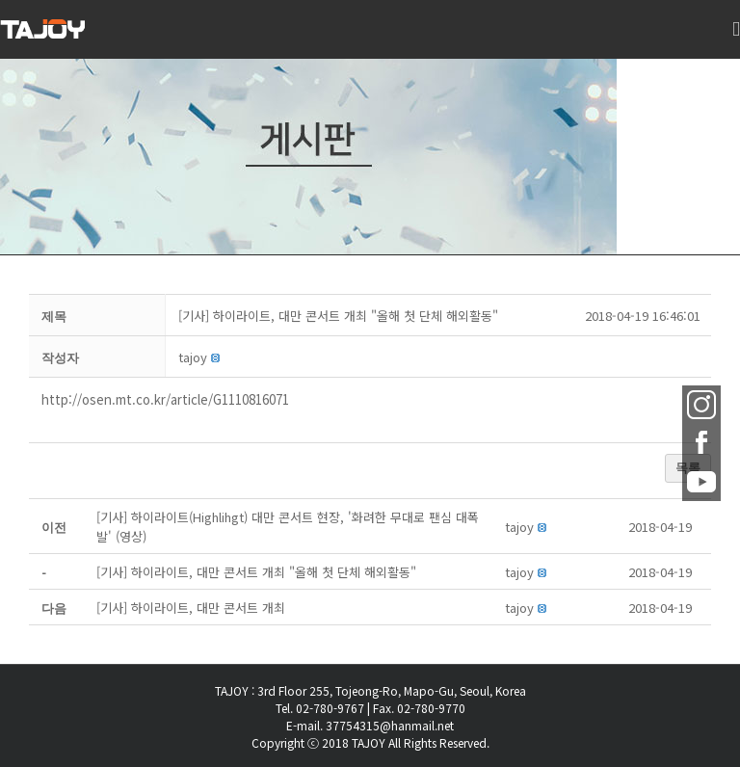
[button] (192, 357)
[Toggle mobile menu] (736, 39)
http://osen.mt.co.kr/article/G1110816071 (165, 399)
